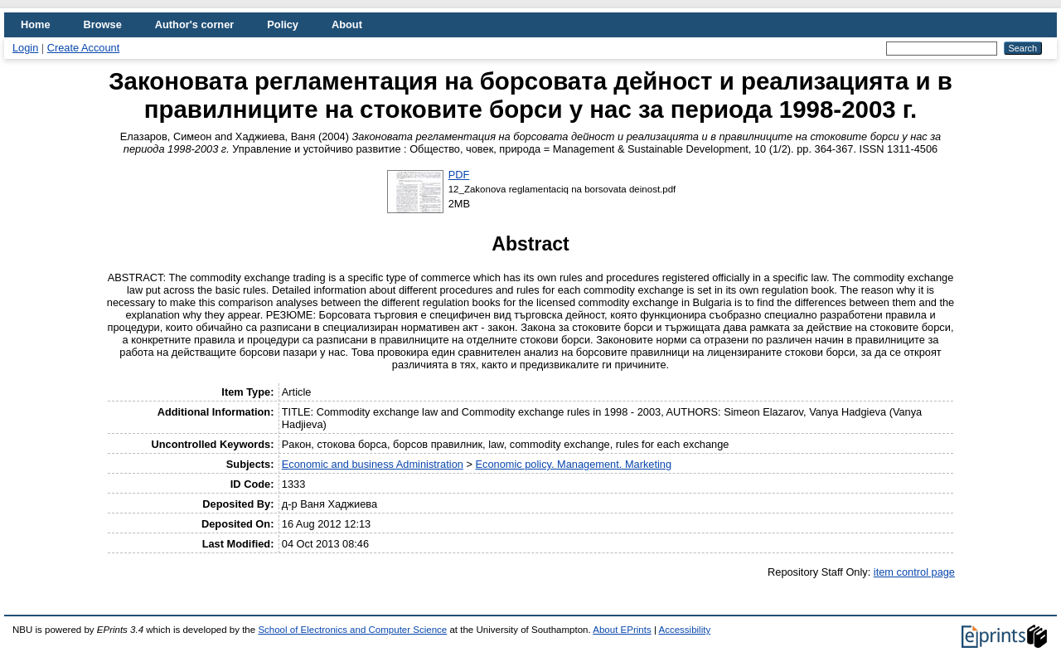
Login (25, 47)
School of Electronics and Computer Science (352, 630)
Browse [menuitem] (103, 24)
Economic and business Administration (372, 464)
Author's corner (194, 24)
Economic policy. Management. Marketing (573, 464)
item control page (914, 572)
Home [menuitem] (36, 24)
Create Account (83, 47)
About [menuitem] (347, 24)
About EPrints (622, 630)
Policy (282, 24)
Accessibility (684, 630)
